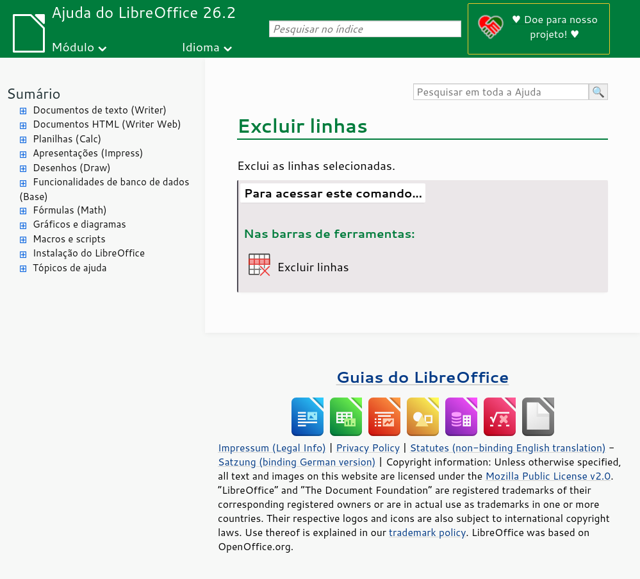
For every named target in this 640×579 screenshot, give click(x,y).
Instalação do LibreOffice (89, 253)
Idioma (200, 46)
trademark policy (427, 532)
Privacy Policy (368, 448)
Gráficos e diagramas (79, 224)
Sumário (33, 93)
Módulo (72, 46)
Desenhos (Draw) (72, 167)
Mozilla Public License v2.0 (548, 476)
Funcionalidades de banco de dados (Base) (104, 189)
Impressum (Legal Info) (272, 448)
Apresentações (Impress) (88, 153)
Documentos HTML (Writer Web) (107, 124)
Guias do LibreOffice (422, 376)
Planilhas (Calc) (67, 139)
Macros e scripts (69, 239)
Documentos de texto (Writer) (100, 110)
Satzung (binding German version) (297, 462)
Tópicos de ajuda (70, 267)
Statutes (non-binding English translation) (507, 448)
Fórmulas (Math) (70, 210)
